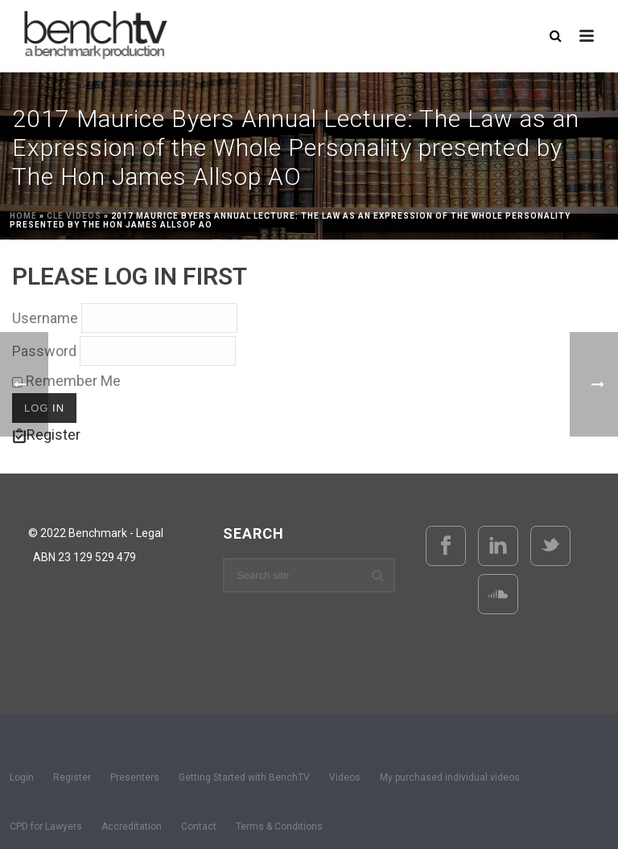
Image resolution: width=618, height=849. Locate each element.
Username (45, 318)
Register (72, 777)
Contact (198, 826)
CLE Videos (74, 215)
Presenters (134, 777)
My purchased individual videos (450, 777)
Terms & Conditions (279, 826)
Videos (344, 777)
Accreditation (131, 826)
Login (22, 777)
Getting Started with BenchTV (244, 777)
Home (23, 215)
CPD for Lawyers (46, 826)
